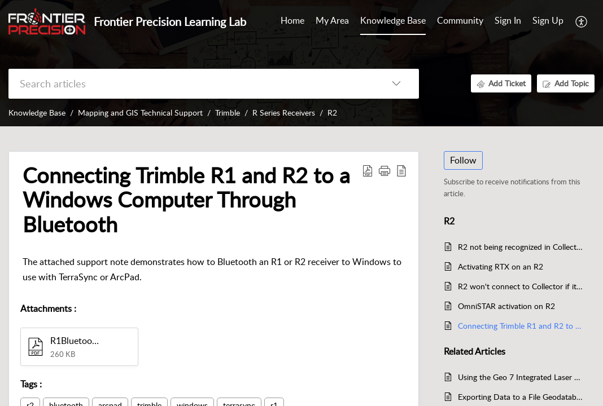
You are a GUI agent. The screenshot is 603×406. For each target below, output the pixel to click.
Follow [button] (463, 160)
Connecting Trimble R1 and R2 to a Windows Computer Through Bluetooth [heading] (186, 200)
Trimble (227, 112)
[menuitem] (508, 21)
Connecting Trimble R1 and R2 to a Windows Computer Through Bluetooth (520, 325)
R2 (332, 112)
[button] (582, 21)
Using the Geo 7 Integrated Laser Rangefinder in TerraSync (520, 377)
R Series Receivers (283, 112)
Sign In (508, 20)
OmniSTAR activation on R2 (506, 306)
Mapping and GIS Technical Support (140, 112)
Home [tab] (292, 20)
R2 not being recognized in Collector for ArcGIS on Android (520, 246)
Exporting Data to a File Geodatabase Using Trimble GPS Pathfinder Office (520, 396)
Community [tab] (460, 20)
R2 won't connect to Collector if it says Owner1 (520, 286)
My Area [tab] (332, 20)
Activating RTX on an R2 (500, 266)
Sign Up (547, 20)
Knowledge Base (36, 112)
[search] (191, 84)
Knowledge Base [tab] (393, 20)
